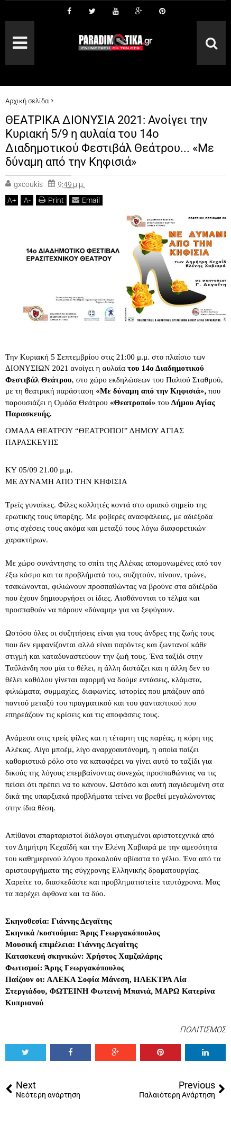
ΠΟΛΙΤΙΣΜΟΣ (203, 1029)
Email (86, 200)
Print (51, 200)
